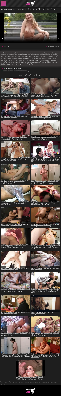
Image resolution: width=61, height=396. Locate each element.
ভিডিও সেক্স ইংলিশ (6, 382)
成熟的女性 (45, 382)
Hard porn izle (22, 382)
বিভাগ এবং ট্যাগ (8, 71)
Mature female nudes (34, 382)
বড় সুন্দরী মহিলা (16, 68)
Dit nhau (14, 382)
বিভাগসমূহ (7, 68)
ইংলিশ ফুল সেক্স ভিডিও (21, 71)
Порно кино (53, 382)
